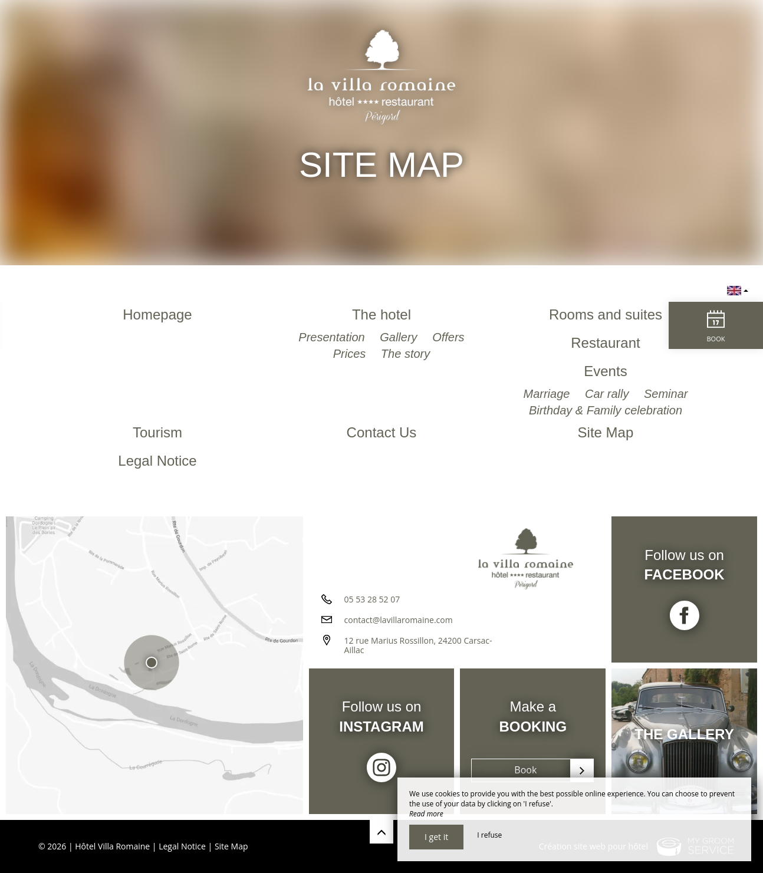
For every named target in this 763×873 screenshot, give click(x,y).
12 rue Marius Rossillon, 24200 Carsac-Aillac (418, 645)
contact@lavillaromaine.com (398, 619)
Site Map (606, 432)
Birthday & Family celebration (605, 410)
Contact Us (382, 432)
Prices (351, 353)
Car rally (608, 393)
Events (605, 371)
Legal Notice (157, 461)
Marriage (548, 393)
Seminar (666, 393)
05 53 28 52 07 (372, 599)
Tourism (157, 432)
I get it (436, 836)
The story (405, 353)
